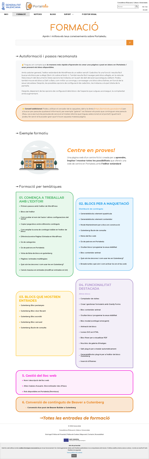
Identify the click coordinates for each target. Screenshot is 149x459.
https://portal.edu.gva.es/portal (108, 109)
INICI (6, 14)
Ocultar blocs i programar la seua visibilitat (99, 247)
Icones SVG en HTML (90, 332)
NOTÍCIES (38, 14)
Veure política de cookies (74, 452)
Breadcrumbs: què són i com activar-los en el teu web (104, 264)
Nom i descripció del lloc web (36, 380)
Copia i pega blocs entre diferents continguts (40, 224)
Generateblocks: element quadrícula (96, 214)
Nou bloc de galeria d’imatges (93, 343)
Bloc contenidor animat (91, 253)
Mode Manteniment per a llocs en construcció (100, 225)
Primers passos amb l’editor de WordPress (39, 206)
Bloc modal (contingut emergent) (95, 321)
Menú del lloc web (88, 236)
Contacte (91, 434)
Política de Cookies (73, 434)
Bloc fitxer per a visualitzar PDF (94, 338)
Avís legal (48, 434)
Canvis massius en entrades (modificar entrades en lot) (44, 270)
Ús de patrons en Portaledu (32, 248)
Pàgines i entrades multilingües (34, 259)
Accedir (145, 10)
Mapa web (83, 434)
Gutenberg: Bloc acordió (31, 317)
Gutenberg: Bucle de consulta (93, 230)
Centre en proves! (91, 150)
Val (143, 7)
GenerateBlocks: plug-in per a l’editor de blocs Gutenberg (100, 355)
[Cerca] (129, 42)
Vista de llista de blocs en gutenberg (36, 253)
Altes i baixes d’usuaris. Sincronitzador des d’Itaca (45, 386)
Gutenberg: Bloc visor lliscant (33, 311)
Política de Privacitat (59, 434)
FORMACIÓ (21, 14)
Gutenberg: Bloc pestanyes (32, 305)
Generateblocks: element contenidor (96, 219)
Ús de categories (28, 242)
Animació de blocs (88, 327)
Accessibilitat (99, 434)
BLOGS (53, 14)
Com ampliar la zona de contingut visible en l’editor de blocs (44, 230)
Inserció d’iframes (88, 361)
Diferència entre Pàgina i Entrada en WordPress (41, 237)
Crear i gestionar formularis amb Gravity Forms (101, 304)
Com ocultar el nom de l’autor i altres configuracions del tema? (45, 218)
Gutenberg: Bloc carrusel (31, 322)
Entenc (74, 456)
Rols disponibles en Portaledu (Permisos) (41, 392)
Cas (146, 7)
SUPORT (71, 14)
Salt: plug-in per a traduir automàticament (98, 349)
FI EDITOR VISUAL (89, 14)
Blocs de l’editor (28, 212)
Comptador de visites (90, 299)
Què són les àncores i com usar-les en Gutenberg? (42, 264)
